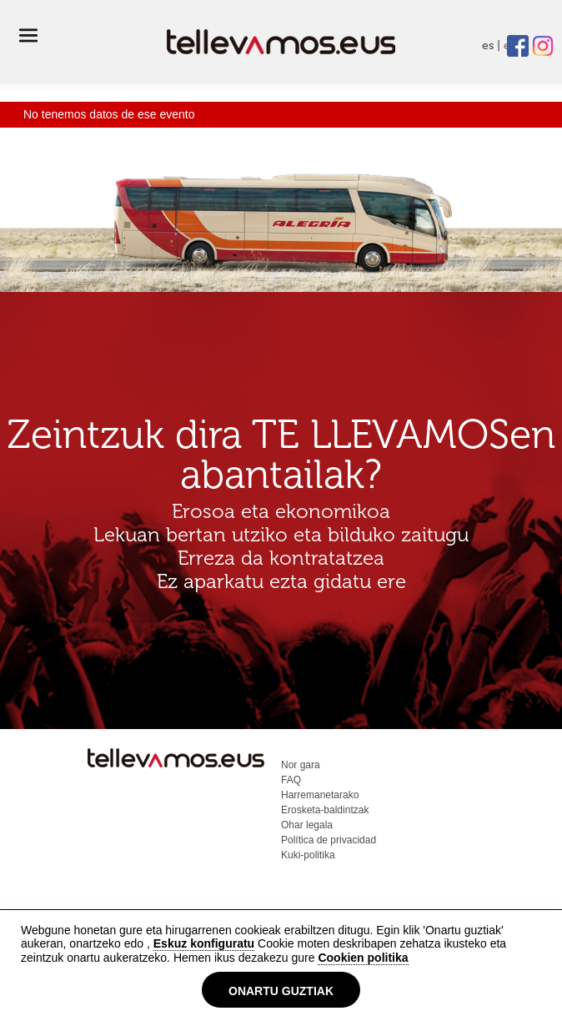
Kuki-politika (308, 855)
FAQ (291, 780)
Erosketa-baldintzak (325, 810)
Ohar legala (307, 825)
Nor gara (300, 765)
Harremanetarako (320, 795)
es (488, 45)
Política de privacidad (328, 840)
